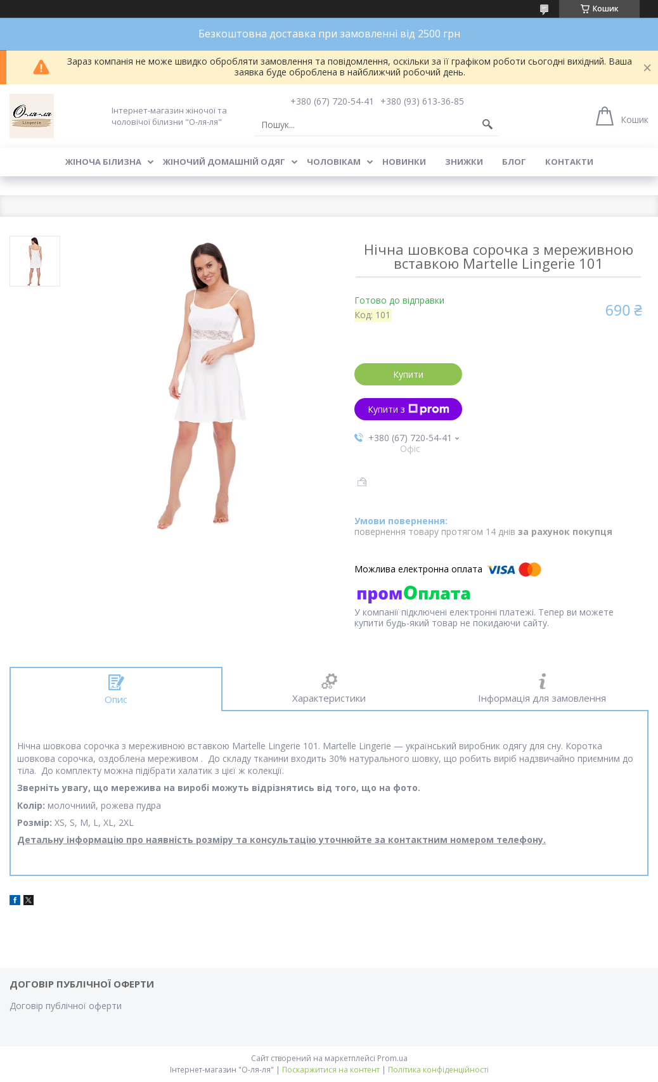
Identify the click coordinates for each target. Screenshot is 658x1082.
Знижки (464, 161)
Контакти (569, 161)
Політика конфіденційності (438, 1069)
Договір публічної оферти (66, 1006)
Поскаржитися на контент (331, 1069)
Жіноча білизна (103, 161)
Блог (514, 161)
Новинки (404, 161)
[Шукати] (487, 125)
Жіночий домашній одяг (224, 161)
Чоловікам (334, 161)
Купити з (408, 409)
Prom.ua (392, 1058)
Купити (408, 374)
